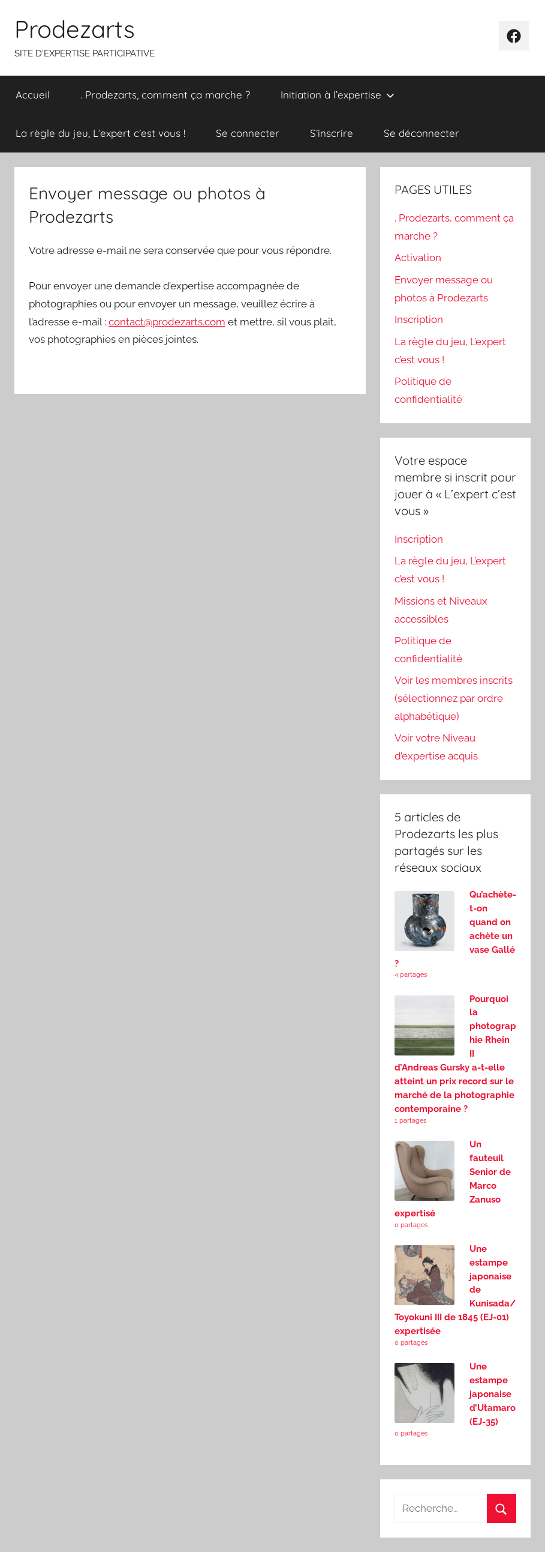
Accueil (33, 94)
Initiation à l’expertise (338, 94)
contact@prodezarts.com (167, 322)
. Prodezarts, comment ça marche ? (165, 94)
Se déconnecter (421, 133)
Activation (418, 258)
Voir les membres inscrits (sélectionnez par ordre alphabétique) (454, 698)
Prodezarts (74, 29)
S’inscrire (331, 133)
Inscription (419, 319)
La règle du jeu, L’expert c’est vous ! (100, 133)
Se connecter (247, 133)
